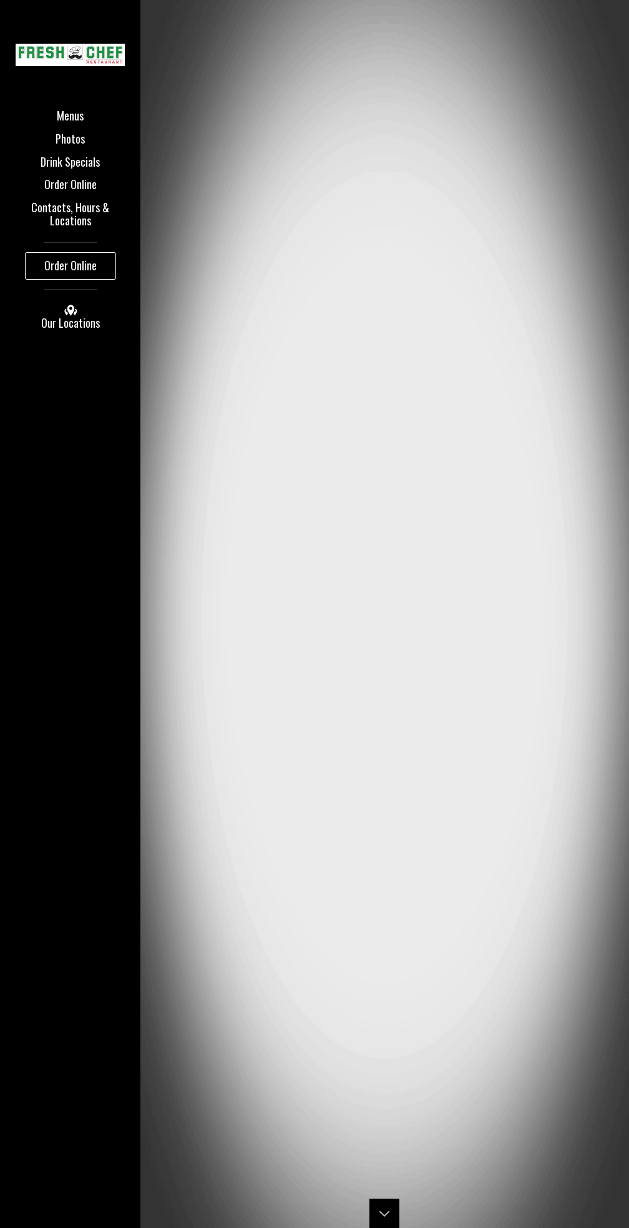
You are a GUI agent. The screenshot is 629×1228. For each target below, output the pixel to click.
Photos (70, 138)
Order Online (70, 184)
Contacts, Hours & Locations (70, 214)
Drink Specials (70, 162)
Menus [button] (70, 115)
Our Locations (70, 317)
